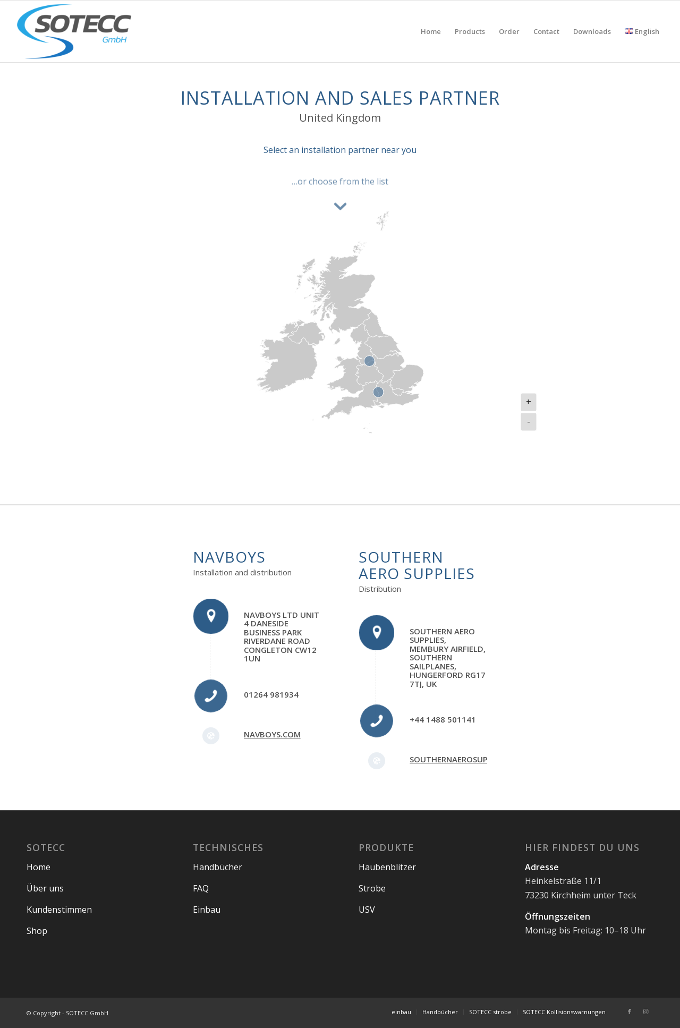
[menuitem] (431, 31)
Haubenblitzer (387, 867)
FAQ (201, 888)
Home (38, 867)
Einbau (206, 909)
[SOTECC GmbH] (74, 31)
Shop (37, 931)
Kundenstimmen (59, 909)
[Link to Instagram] (645, 1011)
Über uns (45, 888)
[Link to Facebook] (630, 1011)
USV (367, 909)
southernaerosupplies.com (469, 759)
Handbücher (217, 867)
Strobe (372, 888)
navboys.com (272, 734)
